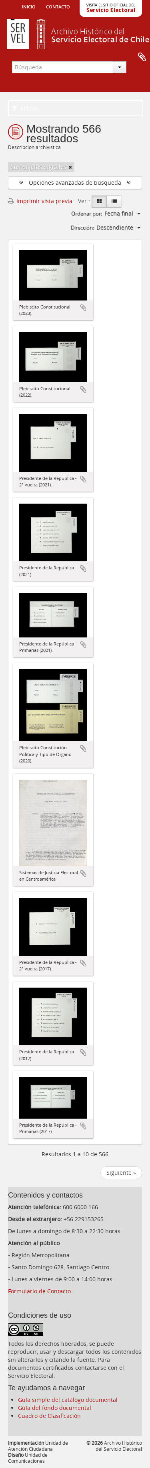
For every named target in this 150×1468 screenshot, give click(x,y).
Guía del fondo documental (54, 1408)
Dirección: (82, 227)
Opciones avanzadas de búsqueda (75, 182)
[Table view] (114, 202)
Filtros (25, 108)
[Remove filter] (70, 167)
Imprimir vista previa (40, 201)
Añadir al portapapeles (83, 308)
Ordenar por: (86, 213)
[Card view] (99, 202)
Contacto (58, 6)
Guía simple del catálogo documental (68, 1399)
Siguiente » (121, 1172)
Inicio (29, 6)
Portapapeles (142, 57)
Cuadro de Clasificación (49, 1416)
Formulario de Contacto (39, 1291)
